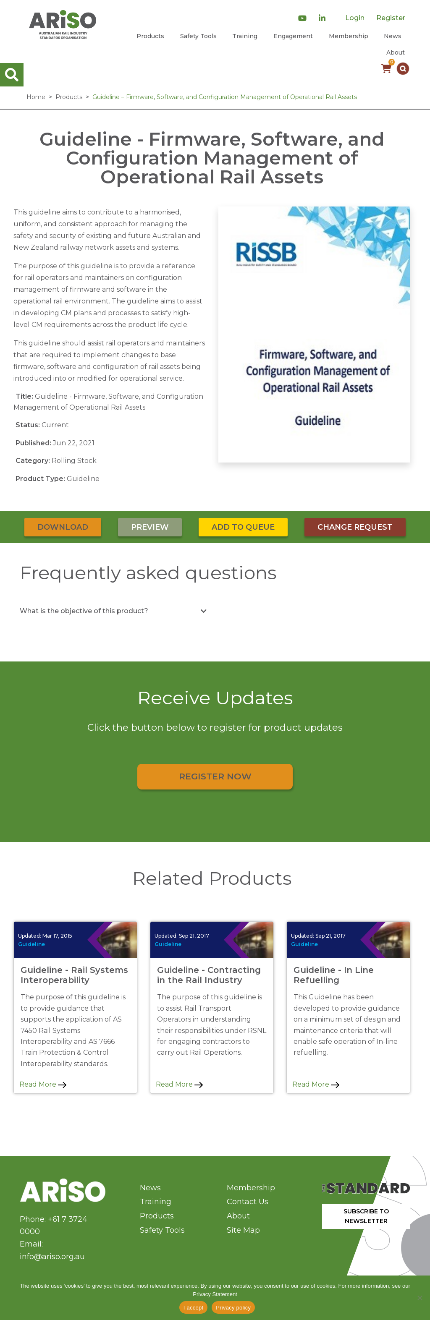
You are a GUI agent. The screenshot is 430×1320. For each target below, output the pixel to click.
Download (62, 527)
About (395, 52)
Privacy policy (233, 1307)
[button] (403, 68)
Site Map (243, 1230)
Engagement (293, 36)
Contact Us (247, 1201)
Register (390, 18)
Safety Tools (198, 36)
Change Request (355, 527)
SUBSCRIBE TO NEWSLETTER (366, 1216)
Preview (150, 527)
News (392, 36)
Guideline (31, 944)
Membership (348, 36)
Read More (42, 1084)
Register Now (215, 776)
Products (150, 36)
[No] (419, 1298)
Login (354, 18)
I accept (194, 1307)
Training (244, 36)
